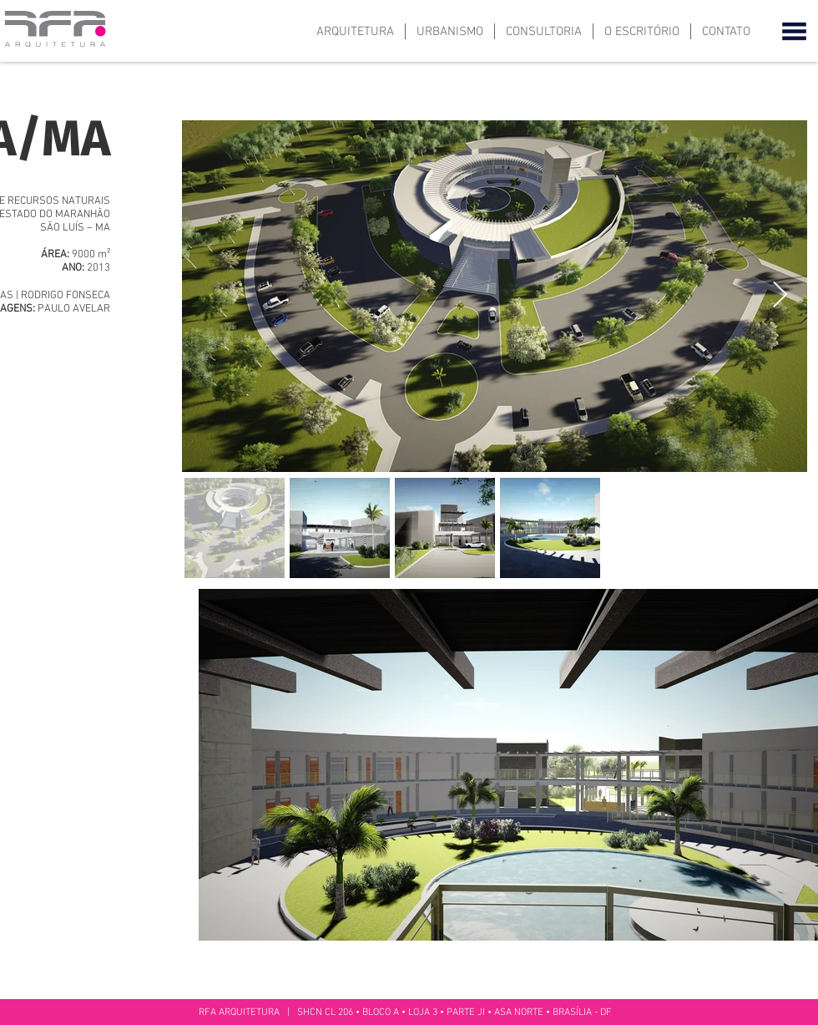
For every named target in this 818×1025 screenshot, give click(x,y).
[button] (794, 31)
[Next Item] (779, 296)
